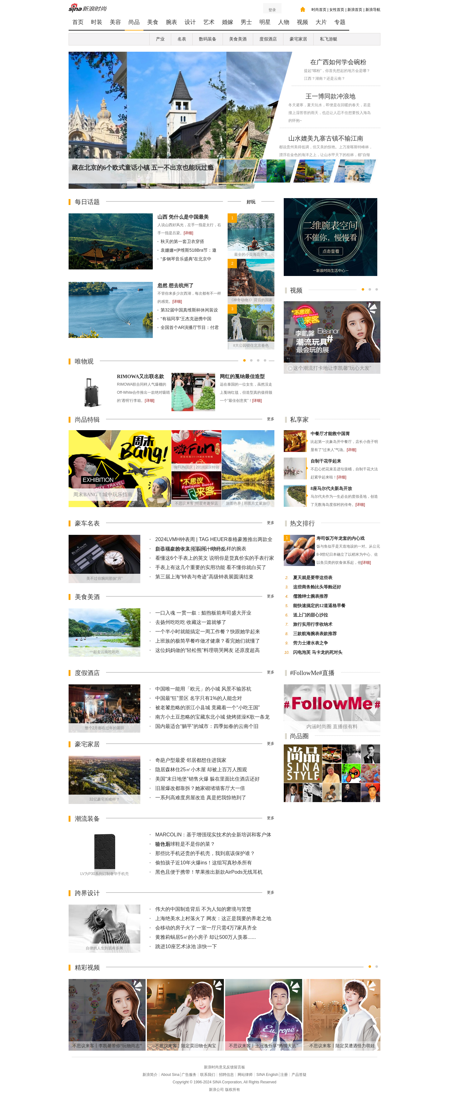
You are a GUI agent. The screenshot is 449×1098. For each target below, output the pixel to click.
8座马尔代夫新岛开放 (331, 488)
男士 (246, 22)
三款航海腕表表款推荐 (315, 633)
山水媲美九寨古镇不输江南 (325, 138)
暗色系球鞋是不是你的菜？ (185, 844)
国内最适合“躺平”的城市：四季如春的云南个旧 (206, 726)
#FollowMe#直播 (312, 672)
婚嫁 (227, 22)
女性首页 (336, 9)
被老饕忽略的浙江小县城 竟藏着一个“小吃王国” (207, 707)
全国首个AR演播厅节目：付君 (190, 327)
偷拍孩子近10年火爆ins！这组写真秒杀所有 (203, 862)
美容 (115, 22)
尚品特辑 (87, 419)
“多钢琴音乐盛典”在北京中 (186, 258)
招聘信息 (226, 1074)
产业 (160, 39)
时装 (96, 22)
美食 (152, 22)
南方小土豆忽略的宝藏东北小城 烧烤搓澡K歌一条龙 (212, 717)
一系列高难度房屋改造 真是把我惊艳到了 (200, 797)
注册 (284, 1074)
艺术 (209, 22)
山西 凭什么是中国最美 (183, 217)
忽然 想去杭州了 (175, 285)
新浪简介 (149, 1074)
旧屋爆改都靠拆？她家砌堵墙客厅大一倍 (200, 788)
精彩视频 (87, 967)
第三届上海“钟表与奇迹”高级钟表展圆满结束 (204, 576)
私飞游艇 (328, 39)
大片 (321, 22)
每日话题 (87, 201)
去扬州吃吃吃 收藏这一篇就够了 (190, 622)
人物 (283, 22)
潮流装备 (87, 818)
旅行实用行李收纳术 (312, 624)
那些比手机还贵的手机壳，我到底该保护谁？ (205, 853)
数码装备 (207, 39)
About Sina (170, 1074)
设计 (190, 22)
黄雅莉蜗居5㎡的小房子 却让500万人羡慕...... (205, 937)
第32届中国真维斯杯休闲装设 (189, 309)
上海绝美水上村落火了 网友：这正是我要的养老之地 (213, 918)
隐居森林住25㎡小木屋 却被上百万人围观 (201, 769)
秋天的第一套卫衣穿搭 (182, 241)
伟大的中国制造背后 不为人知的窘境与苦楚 (203, 909)
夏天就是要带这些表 (312, 577)
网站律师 (245, 1074)
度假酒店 (268, 39)
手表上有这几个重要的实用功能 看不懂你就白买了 (210, 567)
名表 (181, 39)
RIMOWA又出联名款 (140, 376)
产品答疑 (299, 1074)
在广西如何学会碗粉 (338, 62)
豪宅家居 (298, 39)
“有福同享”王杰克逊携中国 (186, 318)
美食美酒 (238, 39)
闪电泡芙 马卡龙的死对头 (317, 652)
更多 (270, 419)
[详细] (188, 233)
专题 (339, 22)
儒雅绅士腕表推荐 (310, 596)
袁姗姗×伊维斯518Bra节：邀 (188, 250)
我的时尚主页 (302, 9)
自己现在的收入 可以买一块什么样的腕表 (200, 548)
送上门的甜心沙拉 (310, 615)
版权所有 (232, 1089)
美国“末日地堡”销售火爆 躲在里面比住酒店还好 (207, 779)
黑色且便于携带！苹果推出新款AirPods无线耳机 (209, 872)
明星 (265, 22)
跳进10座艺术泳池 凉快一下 (186, 946)
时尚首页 (318, 9)
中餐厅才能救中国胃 (330, 433)
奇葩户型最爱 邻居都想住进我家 (190, 760)
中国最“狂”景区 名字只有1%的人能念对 (198, 698)
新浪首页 (354, 9)
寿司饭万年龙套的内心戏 (340, 538)
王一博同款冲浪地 (330, 96)
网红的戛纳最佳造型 (242, 376)
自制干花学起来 (326, 461)
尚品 (134, 22)
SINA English (267, 1074)
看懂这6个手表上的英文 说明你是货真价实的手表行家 (214, 558)
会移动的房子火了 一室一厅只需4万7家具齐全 (206, 927)
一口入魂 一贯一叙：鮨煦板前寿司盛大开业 (203, 613)
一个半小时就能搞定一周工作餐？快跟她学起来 (207, 631)
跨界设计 (87, 893)
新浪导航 (372, 9)
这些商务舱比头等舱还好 (317, 587)
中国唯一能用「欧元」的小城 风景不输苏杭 (203, 689)
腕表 (171, 22)
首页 (78, 22)
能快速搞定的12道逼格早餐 (319, 605)
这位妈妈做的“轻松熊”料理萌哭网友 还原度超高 (207, 650)
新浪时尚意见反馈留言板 (224, 1067)
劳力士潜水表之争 (310, 643)
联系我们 (207, 1074)
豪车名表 (87, 523)
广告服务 (188, 1074)
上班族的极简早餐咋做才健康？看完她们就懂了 (207, 641)
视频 (302, 22)
